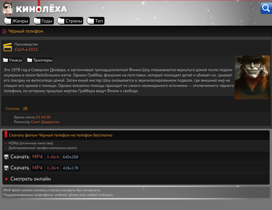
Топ (99, 21)
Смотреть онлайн (30, 179)
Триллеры (42, 60)
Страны (73, 21)
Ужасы (15, 60)
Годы (47, 21)
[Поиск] (266, 8)
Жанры (20, 21)
